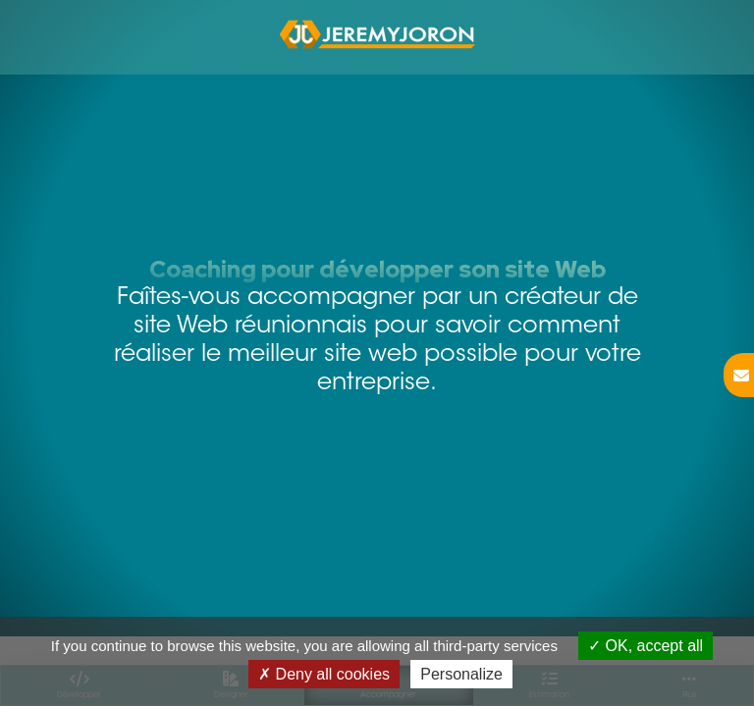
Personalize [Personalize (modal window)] (461, 674)
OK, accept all (645, 645)
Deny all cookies (324, 674)
